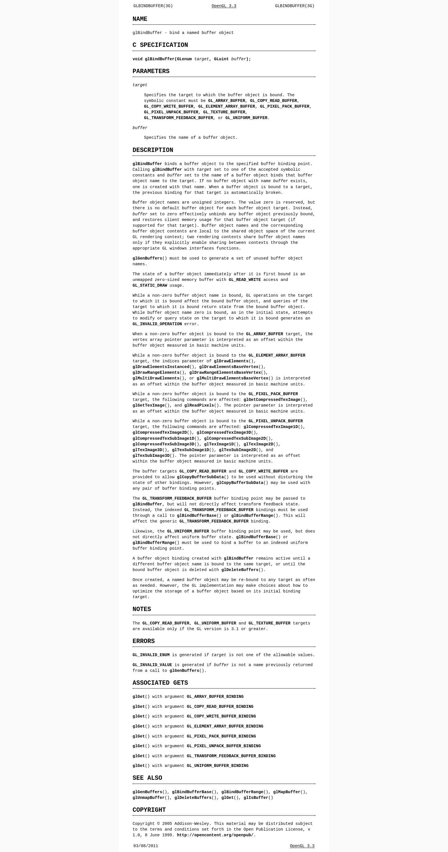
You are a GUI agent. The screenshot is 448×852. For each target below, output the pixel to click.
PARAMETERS (151, 71)
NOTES (142, 609)
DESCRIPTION (153, 150)
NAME (140, 19)
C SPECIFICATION (160, 45)
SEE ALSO (147, 778)
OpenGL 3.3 (224, 6)
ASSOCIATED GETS (160, 683)
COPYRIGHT (149, 810)
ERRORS (144, 641)
